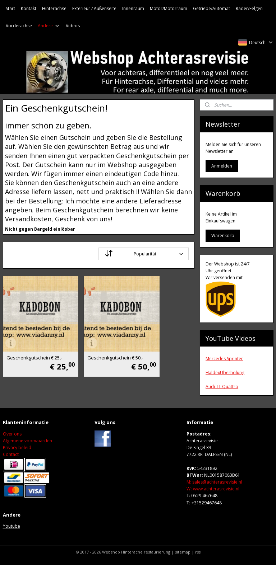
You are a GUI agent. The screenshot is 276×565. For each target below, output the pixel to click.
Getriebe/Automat (211, 8)
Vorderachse (19, 26)
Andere (49, 26)
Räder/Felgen (249, 8)
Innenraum (133, 8)
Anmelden (221, 166)
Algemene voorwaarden (27, 441)
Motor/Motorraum (168, 8)
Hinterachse (54, 8)
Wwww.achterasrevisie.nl (213, 489)
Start (10, 8)
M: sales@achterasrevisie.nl (214, 482)
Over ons (12, 434)
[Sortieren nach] (143, 254)
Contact (11, 454)
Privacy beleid (17, 447)
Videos (73, 26)
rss (198, 552)
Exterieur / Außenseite (94, 8)
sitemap (182, 552)
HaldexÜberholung (225, 372)
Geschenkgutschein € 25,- (30, 340)
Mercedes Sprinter (224, 359)
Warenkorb (222, 235)
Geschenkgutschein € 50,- (95, 340)
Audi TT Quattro (222, 386)
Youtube (11, 526)
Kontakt (28, 8)
